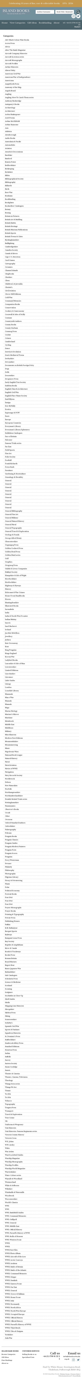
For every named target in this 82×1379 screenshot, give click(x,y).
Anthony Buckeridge (13, 101)
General (8, 481)
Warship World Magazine (15, 1169)
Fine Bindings (7, 1360)
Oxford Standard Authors (15, 823)
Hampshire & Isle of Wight (15, 575)
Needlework (10, 779)
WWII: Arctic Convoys (14, 1260)
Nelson (8, 782)
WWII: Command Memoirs (16, 1274)
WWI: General (10, 1223)
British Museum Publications (16, 230)
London (8, 687)
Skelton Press (10, 1013)
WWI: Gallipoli (11, 1219)
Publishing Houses (12, 921)
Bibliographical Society (14, 179)
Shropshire (9, 1009)
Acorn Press (10, 43)
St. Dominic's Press (12, 1036)
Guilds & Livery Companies (16, 569)
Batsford (8, 159)
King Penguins (10, 650)
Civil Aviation (10, 291)
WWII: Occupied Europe (14, 1314)
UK (6, 1121)
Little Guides (10, 680)
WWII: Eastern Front (13, 1284)
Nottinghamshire (12, 803)
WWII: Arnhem (11, 1263)
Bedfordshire (10, 165)
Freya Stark (9, 467)
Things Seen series (12, 1084)
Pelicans (8, 833)
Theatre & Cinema (12, 1074)
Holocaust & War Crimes (15, 592)
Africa (7, 47)
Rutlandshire (10, 972)
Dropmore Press (11, 379)
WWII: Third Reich (12, 1328)
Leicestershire (10, 667)
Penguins (8, 857)
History (8, 589)
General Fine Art (11, 514)
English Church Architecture (16, 389)
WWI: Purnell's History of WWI (17, 1233)
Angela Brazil (10, 91)
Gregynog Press (11, 565)
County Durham (11, 328)
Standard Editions (12, 1046)
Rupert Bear (10, 965)
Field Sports (10, 450)
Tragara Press (10, 1108)
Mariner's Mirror (12, 714)
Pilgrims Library (11, 877)
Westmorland (10, 1182)
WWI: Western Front (13, 1240)
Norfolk (8, 789)
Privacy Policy (75, 1374)
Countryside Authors (13, 321)
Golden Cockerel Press (14, 548)
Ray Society (9, 941)
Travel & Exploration (13, 1114)
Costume (8, 318)
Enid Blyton (9, 399)
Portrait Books (11, 894)
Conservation (10, 308)
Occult (7, 813)
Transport (9, 1111)
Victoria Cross (10, 1138)
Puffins (7, 925)
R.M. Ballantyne (11, 928)
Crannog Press (11, 331)
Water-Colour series (13, 1175)
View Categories (17, 23)
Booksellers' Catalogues (14, 206)
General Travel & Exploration (17, 531)
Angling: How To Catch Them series (19, 97)
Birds (7, 189)
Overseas (8, 819)
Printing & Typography (14, 914)
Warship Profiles (11, 1165)
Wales (7, 1148)
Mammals (9, 694)
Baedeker (8, 155)
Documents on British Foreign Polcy (19, 365)
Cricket (8, 335)
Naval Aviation (10, 765)
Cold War (8, 297)
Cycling (8, 345)
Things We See (11, 1087)
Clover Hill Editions (13, 294)
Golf (7, 558)
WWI (7, 1206)
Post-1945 (8, 897)
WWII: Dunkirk (11, 1280)
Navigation (9, 772)
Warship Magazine (12, 1158)
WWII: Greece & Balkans (14, 1294)
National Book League (13, 755)
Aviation (8, 148)
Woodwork (9, 1196)
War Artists (9, 1152)
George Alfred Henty (13, 538)
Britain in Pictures (12, 216)
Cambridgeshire (11, 247)
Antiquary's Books (12, 104)
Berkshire (9, 172)
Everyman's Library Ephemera (17, 430)
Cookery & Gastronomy (14, 311)
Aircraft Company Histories (16, 53)
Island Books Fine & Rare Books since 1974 (16, 13)
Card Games (10, 260)
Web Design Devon (65, 1376)
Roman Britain (11, 958)
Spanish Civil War (12, 1026)
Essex (7, 416)
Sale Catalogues (11, 975)
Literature (9, 677)
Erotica (8, 409)
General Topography (13, 528)
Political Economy (12, 891)
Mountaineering (11, 745)
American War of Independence (17, 77)
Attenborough (10, 135)
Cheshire (8, 277)
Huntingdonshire (12, 603)
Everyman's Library (13, 426)
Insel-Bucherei (11, 626)
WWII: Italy (9, 1301)
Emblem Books (11, 386)
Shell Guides (10, 999)
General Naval (10, 525)
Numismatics (10, 806)
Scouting (8, 989)
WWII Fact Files (11, 1250)
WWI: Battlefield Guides (14, 1213)
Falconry (8, 440)
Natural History (11, 758)
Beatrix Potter (10, 162)
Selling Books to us (29, 1354)
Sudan (7, 1053)
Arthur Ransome (11, 125)
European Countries (13, 423)
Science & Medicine (13, 982)
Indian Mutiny (10, 619)
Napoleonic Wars (12, 752)
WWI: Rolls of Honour (14, 1236)
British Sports (10, 233)
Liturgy (8, 684)
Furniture (9, 470)
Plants (7, 884)
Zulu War (8, 1338)
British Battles (10, 223)
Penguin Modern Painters (15, 847)
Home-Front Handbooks (15, 596)
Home (5, 23)
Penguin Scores (11, 853)
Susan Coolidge (11, 1067)
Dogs (7, 369)
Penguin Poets (10, 850)
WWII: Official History (14, 1318)
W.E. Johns (9, 1141)
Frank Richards (11, 464)
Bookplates (9, 203)
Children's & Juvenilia (13, 284)
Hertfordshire (10, 582)
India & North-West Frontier (16, 616)
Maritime (8, 718)
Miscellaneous (10, 735)
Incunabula (9, 609)
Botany (8, 209)
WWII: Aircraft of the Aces (15, 1257)
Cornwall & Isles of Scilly (15, 314)
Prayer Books (10, 911)
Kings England (11, 653)
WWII (7, 1243)
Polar (7, 887)
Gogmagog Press (11, 545)
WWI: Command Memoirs (15, 1216)
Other (7, 816)
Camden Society (11, 250)
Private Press (10, 918)
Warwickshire (10, 1172)
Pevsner (8, 863)
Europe (8, 419)
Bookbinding (45, 23)
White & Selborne (12, 1185)
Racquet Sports (11, 931)
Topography (10, 1104)
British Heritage (11, 226)
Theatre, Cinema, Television (16, 1077)
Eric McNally (10, 406)
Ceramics (8, 267)
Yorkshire (9, 1335)
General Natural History (14, 521)
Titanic (8, 1091)
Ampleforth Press (12, 84)
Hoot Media (76, 1376)
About (56, 23)
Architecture (10, 111)
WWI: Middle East (12, 1226)
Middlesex (9, 728)
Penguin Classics (11, 840)
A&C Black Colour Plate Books (17, 40)
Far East (8, 447)
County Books (10, 325)
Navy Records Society (13, 775)
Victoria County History (14, 1135)
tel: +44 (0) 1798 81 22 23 (71, 24)
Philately (8, 867)
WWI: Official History (13, 1230)
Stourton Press (11, 1050)
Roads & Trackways (13, 952)
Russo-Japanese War (13, 969)
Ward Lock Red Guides (14, 1155)
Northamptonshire (12, 792)
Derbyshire (9, 359)
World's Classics (11, 1202)
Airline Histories (11, 67)
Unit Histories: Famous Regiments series (21, 1131)
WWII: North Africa (13, 1307)
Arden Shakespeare (12, 114)
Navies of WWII (11, 769)
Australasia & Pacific (13, 142)
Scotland (8, 986)
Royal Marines (11, 962)
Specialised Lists (28, 1357)
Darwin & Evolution (13, 352)
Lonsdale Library (12, 691)
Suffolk (8, 1057)
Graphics (8, 562)
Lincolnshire (10, 674)
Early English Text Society (15, 382)
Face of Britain (11, 436)
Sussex (7, 1070)
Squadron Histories (13, 1033)
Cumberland (10, 342)
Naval (7, 762)
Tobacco (8, 1101)
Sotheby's (8, 1023)
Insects (7, 623)
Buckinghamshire (12, 240)
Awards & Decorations (14, 152)
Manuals (8, 701)
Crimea (8, 338)
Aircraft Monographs (13, 60)
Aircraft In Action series (14, 57)
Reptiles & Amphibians (14, 945)
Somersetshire (11, 1019)
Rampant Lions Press (13, 938)
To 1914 (8, 1094)
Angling (8, 94)
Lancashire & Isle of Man (15, 664)
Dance (7, 348)
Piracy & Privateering (13, 880)
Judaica (8, 640)
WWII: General (11, 1291)
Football (8, 460)
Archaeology (10, 108)
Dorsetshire (9, 375)
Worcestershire (11, 1199)
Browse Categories (8, 1354)
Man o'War (9, 697)
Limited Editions (11, 670)
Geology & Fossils (12, 535)
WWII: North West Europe (15, 1311)
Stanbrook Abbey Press (14, 1043)
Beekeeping (9, 169)
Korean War (10, 657)
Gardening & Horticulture (15, 474)
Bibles (7, 175)
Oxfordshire (10, 826)
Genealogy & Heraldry (14, 477)
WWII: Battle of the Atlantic (15, 1270)
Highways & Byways (13, 586)
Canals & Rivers (11, 253)
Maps (7, 708)
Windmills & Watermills (14, 1192)
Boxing (8, 213)
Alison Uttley (10, 70)
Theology (9, 1080)
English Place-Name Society (16, 396)
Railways (8, 935)
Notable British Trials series (16, 799)
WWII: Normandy (12, 1304)
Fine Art (8, 453)
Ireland (8, 630)
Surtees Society (11, 1063)
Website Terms (65, 1374)
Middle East (9, 724)
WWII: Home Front (12, 1297)
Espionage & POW (12, 413)
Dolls (7, 372)
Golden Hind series (12, 555)
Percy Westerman (12, 860)
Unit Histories (10, 1128)
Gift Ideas (32, 23)
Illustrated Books (11, 606)
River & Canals (11, 948)
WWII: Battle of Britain (14, 1267)
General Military (11, 518)
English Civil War (12, 392)
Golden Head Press (12, 552)
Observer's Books (12, 809)
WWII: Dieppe (10, 1277)
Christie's (8, 287)
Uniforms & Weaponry (14, 1125)
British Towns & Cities (14, 236)
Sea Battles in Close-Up (14, 996)
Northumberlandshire (14, 796)
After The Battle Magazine (15, 50)
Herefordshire (11, 579)
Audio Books (10, 138)
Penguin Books (11, 836)
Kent (7, 647)
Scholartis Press (11, 979)
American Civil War (13, 74)
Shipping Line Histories (14, 1006)
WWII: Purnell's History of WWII (18, 1324)
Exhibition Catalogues (13, 433)
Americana (9, 81)
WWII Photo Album (12, 1253)
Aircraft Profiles (11, 64)
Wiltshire (8, 1189)
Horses (8, 599)
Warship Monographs (14, 1162)
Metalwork (9, 721)
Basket (77, 27)
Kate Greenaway (11, 643)
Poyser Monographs (13, 908)
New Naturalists (11, 786)
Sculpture (9, 992)
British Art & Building (13, 220)
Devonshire (9, 362)
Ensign (7, 403)
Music (7, 748)
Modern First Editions (14, 738)
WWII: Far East (11, 1287)
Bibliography (10, 182)
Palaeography (10, 830)
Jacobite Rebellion (12, 633)
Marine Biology (11, 711)
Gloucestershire (11, 542)
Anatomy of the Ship (13, 87)
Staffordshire (10, 1040)
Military (8, 731)
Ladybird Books (11, 660)
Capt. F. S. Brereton (12, 257)
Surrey (7, 1060)
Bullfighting (9, 243)
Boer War (8, 192)
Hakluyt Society (11, 572)
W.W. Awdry (10, 1145)
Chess (7, 280)
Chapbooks (9, 274)
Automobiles (10, 145)
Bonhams (8, 196)
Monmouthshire (11, 741)
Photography (10, 874)
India (7, 613)
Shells (7, 1002)
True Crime (9, 1118)
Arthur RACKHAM (12, 121)
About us (5, 1363)
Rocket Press (10, 955)
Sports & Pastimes (12, 1030)
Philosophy (9, 870)
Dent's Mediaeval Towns (14, 355)
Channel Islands (11, 270)
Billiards (8, 186)
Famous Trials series (13, 443)
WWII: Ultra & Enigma (14, 1331)
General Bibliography (13, 511)
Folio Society (10, 457)
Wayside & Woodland (13, 1179)
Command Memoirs (13, 301)
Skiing (7, 1016)
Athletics (8, 131)
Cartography (10, 264)
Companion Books (12, 304)
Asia (6, 128)
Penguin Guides (11, 843)
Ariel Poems (10, 118)
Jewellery (8, 636)
